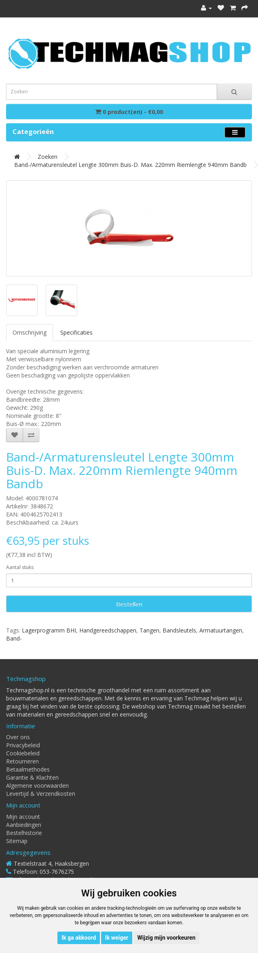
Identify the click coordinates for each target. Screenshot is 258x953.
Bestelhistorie (24, 833)
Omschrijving (30, 332)
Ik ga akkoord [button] (78, 937)
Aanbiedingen (23, 825)
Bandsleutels (179, 630)
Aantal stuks (20, 567)
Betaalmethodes (28, 769)
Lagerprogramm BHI (49, 630)
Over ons (18, 737)
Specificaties (76, 332)
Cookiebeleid (23, 753)
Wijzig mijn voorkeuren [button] (166, 937)
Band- (14, 638)
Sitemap (16, 841)
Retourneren (22, 761)
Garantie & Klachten (32, 777)
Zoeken (47, 156)
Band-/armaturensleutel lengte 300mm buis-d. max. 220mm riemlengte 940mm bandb (130, 165)
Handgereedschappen (107, 630)
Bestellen (129, 604)
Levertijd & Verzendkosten (40, 793)
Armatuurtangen (220, 630)
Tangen (149, 630)
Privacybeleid (23, 745)
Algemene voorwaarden (37, 785)
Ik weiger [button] (116, 937)
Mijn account (23, 816)
